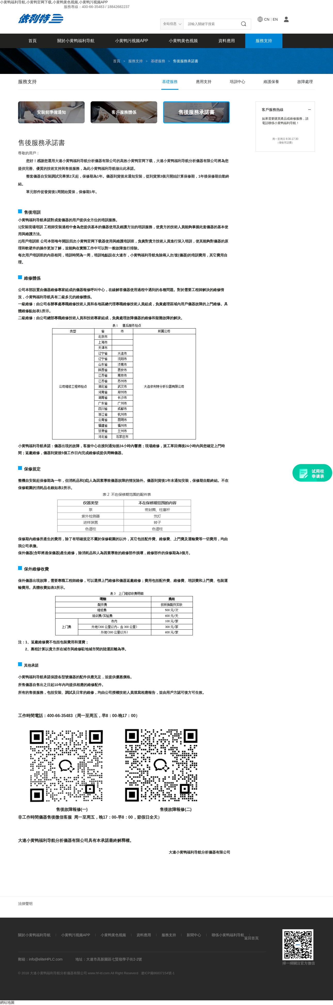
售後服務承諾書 (185, 61)
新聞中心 (194, 935)
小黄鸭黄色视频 (183, 41)
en (275, 19)
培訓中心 (237, 81)
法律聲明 (25, 904)
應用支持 (203, 81)
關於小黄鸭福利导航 (75, 41)
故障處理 (305, 81)
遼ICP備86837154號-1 (158, 973)
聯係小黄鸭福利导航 (228, 935)
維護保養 (271, 81)
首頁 (32, 41)
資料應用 (226, 41)
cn (266, 19)
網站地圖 (7, 1002)
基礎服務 (158, 61)
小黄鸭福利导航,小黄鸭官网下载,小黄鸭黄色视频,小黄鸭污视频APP (54, 2)
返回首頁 (251, 938)
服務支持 (264, 41)
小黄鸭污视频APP (131, 41)
